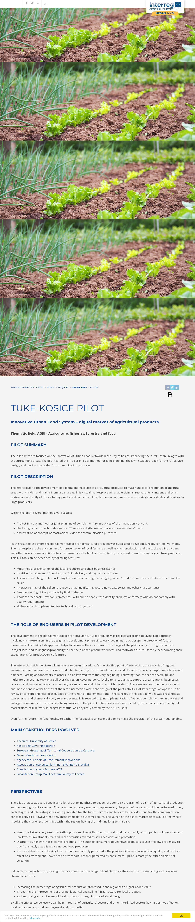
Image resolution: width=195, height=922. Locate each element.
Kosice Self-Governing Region (36, 746)
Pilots (94, 387)
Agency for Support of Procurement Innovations (49, 760)
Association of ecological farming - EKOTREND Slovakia (53, 764)
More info (35, 918)
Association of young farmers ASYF (39, 769)
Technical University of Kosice (37, 741)
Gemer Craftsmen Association (36, 755)
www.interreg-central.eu (27, 387)
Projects (62, 387)
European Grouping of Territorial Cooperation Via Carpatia (56, 750)
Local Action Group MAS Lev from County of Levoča (50, 774)
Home (50, 387)
